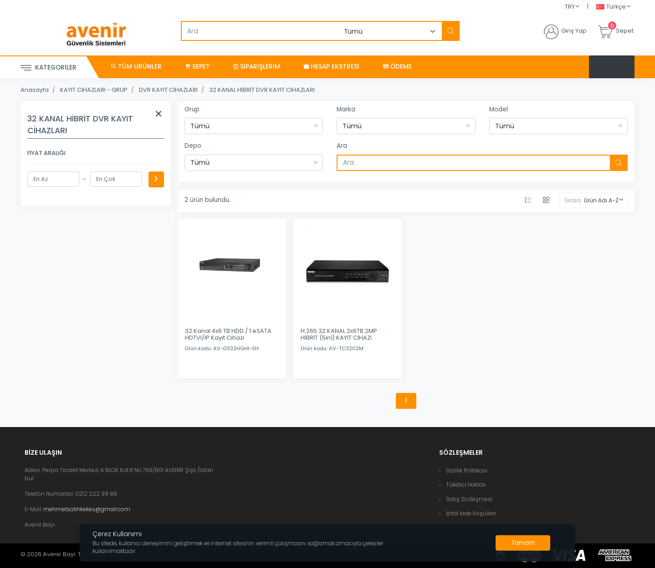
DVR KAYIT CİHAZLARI (168, 90)
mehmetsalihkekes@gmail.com (86, 509)
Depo (192, 145)
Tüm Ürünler (136, 66)
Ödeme (397, 66)
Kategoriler (48, 67)
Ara (342, 145)
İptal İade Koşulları (471, 513)
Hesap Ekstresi (331, 66)
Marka (346, 109)
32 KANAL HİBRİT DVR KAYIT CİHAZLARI (262, 90)
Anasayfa (34, 90)
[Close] (523, 543)
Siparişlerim (257, 66)
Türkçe (611, 7)
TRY (570, 6)
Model (498, 109)
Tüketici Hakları (466, 484)
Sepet (197, 66)
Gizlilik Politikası (466, 470)
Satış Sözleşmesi (469, 499)
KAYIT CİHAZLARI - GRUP (94, 90)
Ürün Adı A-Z (601, 200)
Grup (192, 109)
